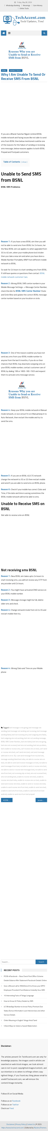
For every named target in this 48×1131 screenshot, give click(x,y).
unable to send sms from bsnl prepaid (21, 794)
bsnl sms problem (39, 745)
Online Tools (24, 8)
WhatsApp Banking (13, 5)
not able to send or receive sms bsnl (33, 766)
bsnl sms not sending (25, 745)
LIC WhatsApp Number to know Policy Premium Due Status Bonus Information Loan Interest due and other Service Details (24, 1010)
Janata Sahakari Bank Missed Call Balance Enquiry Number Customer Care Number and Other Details (42, 800)
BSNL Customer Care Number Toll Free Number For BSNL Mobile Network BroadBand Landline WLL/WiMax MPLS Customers (8, 800)
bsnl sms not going (39, 741)
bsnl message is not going (18, 727)
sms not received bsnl (38, 773)
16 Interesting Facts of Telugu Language (19, 995)
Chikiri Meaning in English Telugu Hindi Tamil (20, 1020)
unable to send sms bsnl (37, 787)
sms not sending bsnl (8, 776)
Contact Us (31, 1124)
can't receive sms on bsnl (30, 748)
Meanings (26, 5)
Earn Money (37, 5)
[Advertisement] (24, 108)
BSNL (4, 70)
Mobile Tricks (15, 70)
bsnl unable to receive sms (10, 748)
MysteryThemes (40, 1127)
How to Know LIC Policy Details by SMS (18, 1001)
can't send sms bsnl (23, 752)
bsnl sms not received (9, 745)
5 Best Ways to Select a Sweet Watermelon (20, 1025)
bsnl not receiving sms (20, 734)
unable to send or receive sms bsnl (33, 783)
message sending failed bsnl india (13, 759)
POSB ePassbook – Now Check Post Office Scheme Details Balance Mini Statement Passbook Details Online (25, 978)
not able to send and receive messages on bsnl (21, 762)
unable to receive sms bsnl (26, 776)
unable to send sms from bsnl (11, 790)
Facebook (16, 1100)
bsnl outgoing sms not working (12, 738)
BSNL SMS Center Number (28, 290)
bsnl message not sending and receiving (21, 731)
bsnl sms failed (26, 741)
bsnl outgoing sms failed (37, 734)
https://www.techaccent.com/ (12, 1127)
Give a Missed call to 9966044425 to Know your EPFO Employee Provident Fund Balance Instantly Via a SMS (24, 988)
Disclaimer (10, 1124)
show (24, 162)
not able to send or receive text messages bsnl (17, 769)
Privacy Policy (21, 1124)
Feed (11, 1108)
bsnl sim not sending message (35, 738)
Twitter (15, 1104)
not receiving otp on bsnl (21, 773)
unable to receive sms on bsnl (28, 780)
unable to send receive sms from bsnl (14, 787)
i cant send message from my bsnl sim (30, 755)
